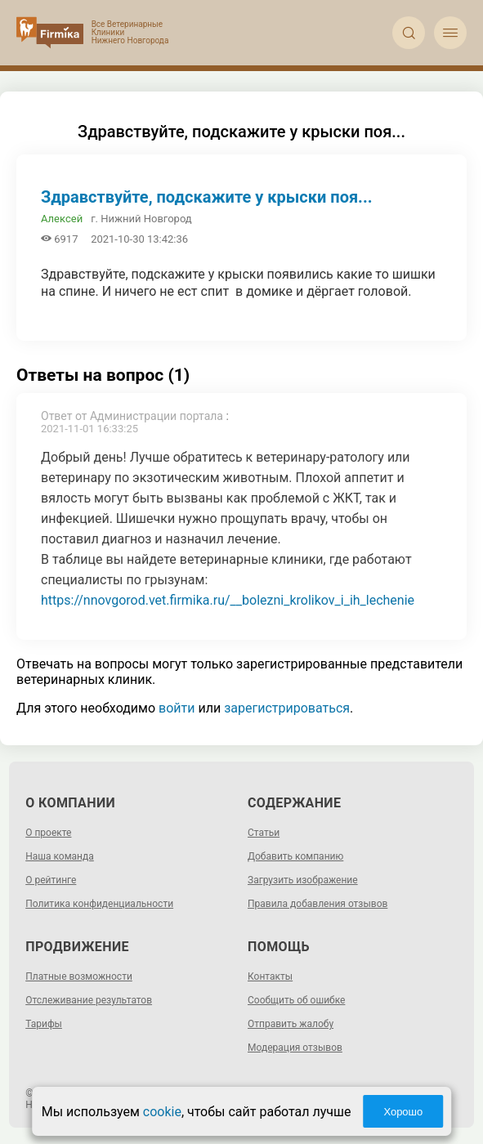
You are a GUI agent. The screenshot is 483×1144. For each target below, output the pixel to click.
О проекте (48, 832)
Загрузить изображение (303, 880)
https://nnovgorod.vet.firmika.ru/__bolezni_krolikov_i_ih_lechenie (227, 600)
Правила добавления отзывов (317, 903)
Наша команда (59, 856)
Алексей (62, 218)
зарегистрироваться (287, 708)
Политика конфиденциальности (99, 903)
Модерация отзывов (295, 1047)
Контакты (270, 976)
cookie (162, 1111)
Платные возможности (78, 976)
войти (177, 708)
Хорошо (403, 1112)
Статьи (264, 832)
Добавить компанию (295, 856)
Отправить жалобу (290, 1024)
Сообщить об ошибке (296, 1000)
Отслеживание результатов (88, 1000)
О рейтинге (50, 880)
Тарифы (43, 1024)
